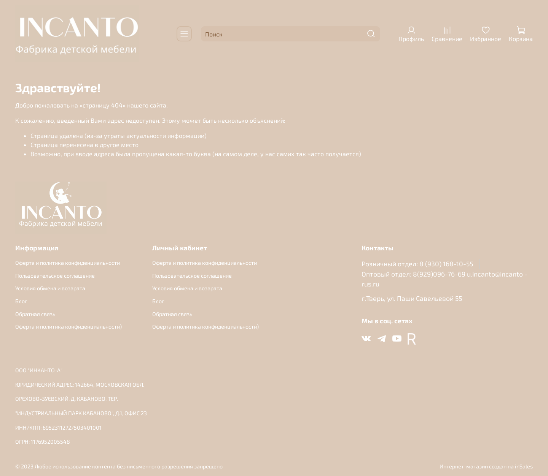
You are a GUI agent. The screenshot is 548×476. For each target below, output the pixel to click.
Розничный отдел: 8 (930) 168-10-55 (417, 263)
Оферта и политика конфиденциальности (67, 262)
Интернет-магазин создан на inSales (486, 466)
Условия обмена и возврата (50, 288)
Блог (21, 301)
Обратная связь (35, 314)
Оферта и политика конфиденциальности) (68, 326)
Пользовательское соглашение (55, 275)
